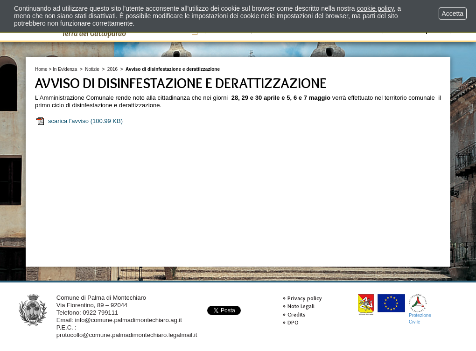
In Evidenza (65, 69)
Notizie (92, 69)
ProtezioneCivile (420, 309)
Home (41, 69)
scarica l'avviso (79, 121)
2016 (112, 69)
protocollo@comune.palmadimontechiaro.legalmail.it (126, 334)
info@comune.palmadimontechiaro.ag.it (128, 320)
